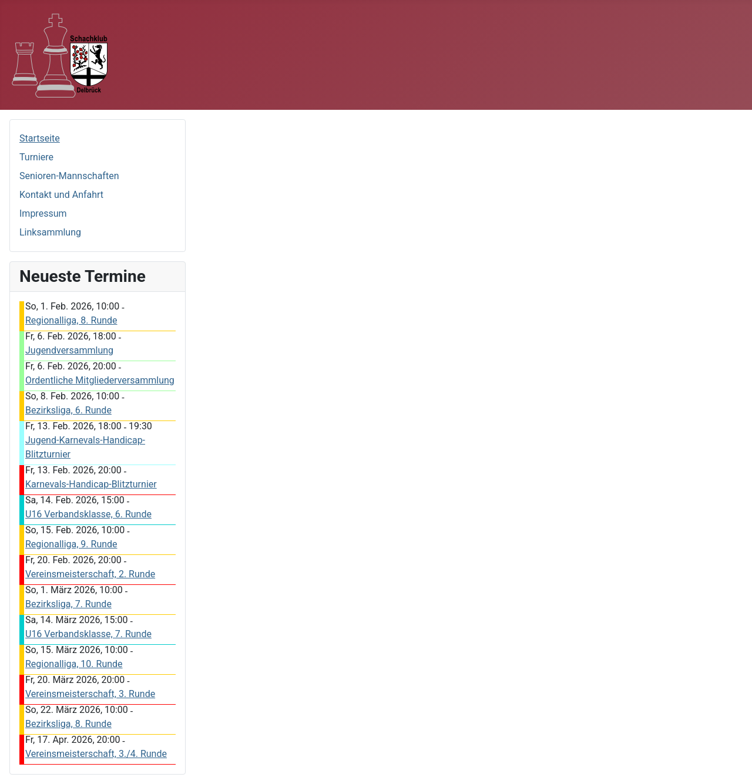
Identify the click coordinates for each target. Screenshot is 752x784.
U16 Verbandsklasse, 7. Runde (88, 634)
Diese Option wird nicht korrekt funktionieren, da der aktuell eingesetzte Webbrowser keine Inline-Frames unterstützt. (292, 172)
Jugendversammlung (69, 350)
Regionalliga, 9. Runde (71, 544)
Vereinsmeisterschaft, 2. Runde (90, 574)
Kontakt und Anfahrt (61, 194)
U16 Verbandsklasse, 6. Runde (88, 514)
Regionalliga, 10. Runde (74, 663)
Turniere (36, 157)
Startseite (39, 138)
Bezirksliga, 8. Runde (68, 723)
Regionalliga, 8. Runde (71, 320)
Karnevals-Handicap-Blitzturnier (91, 484)
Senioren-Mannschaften (69, 175)
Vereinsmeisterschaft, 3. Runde (90, 693)
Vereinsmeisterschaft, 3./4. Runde (96, 753)
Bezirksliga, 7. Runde (68, 604)
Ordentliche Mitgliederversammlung (99, 380)
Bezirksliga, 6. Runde (68, 410)
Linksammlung (50, 232)
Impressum (43, 213)
